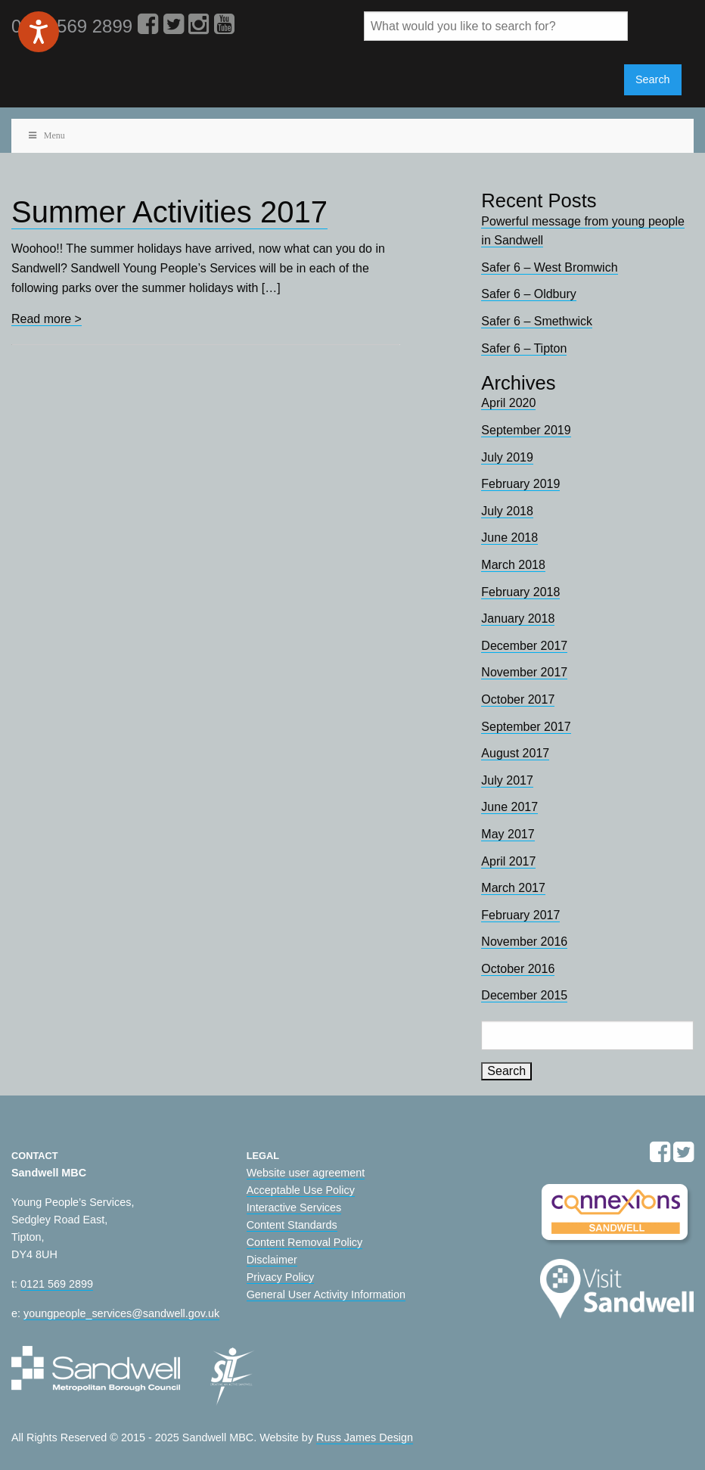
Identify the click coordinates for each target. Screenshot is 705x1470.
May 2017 (507, 834)
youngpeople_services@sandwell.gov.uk (121, 1313)
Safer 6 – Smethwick (536, 321)
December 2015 (524, 995)
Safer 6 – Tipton (524, 348)
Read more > (46, 318)
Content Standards (292, 1225)
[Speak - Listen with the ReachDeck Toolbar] (38, 31)
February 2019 (520, 483)
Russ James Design (364, 1437)
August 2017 (515, 753)
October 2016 (517, 968)
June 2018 (509, 537)
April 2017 (508, 861)
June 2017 (509, 806)
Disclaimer (272, 1260)
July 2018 (507, 511)
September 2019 (525, 430)
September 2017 (525, 726)
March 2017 (513, 887)
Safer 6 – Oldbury (528, 293)
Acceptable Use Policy (301, 1190)
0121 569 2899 (56, 1284)
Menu (45, 135)
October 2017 (517, 699)
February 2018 (520, 592)
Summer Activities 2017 (169, 211)
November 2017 (524, 672)
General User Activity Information (326, 1294)
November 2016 (524, 941)
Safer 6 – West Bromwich (549, 267)
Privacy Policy (281, 1277)
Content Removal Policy (305, 1242)
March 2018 (513, 564)
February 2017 (520, 915)
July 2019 (507, 457)
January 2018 (517, 618)
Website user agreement (306, 1173)
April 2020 (508, 402)
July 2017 (507, 780)
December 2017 (524, 645)
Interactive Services (294, 1207)
